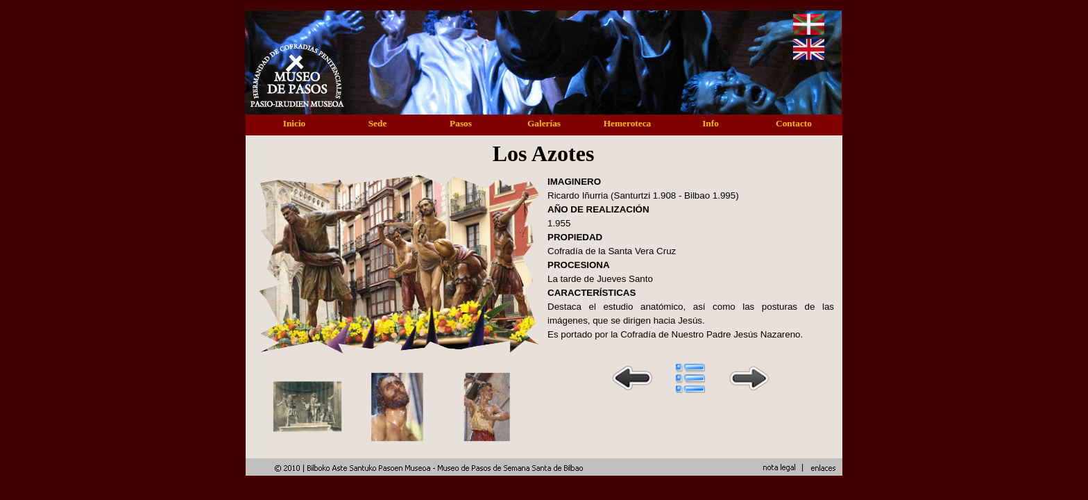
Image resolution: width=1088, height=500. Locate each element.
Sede (377, 123)
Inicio (294, 123)
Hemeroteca (628, 123)
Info (710, 123)
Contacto (794, 123)
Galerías (544, 123)
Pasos (461, 123)
